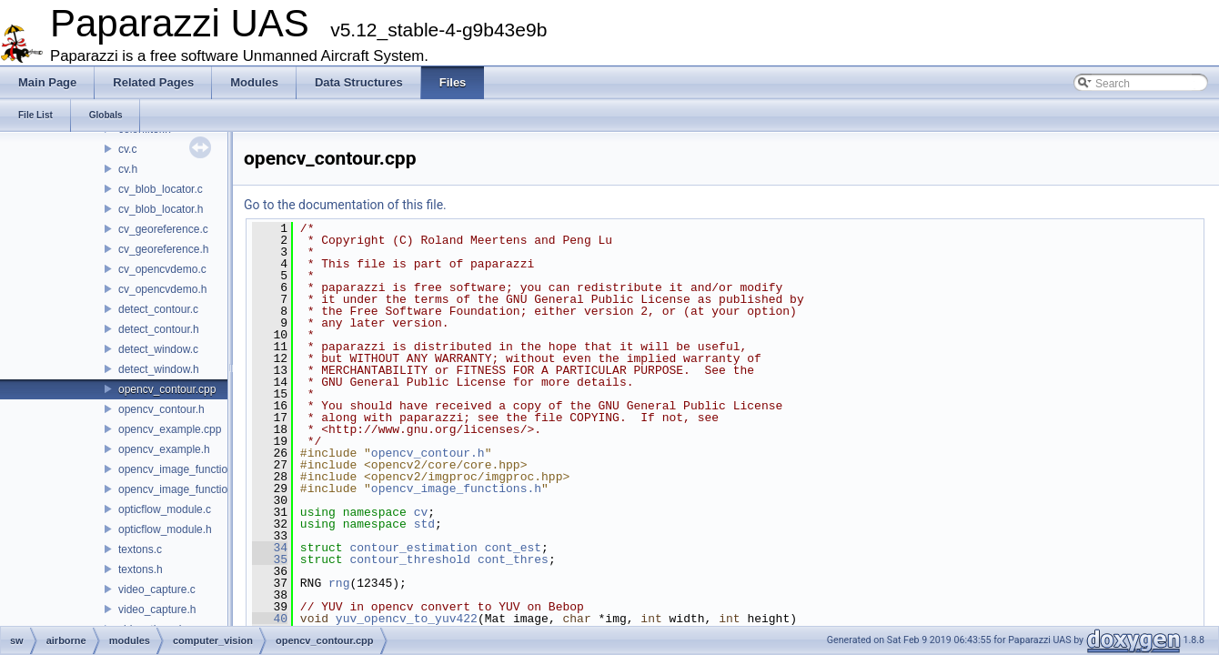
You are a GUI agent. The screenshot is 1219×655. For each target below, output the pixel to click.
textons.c (140, 549)
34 (269, 547)
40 (269, 618)
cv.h (127, 169)
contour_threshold (409, 559)
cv (421, 512)
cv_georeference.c (163, 229)
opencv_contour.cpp (167, 389)
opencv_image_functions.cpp (188, 469)
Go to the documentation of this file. (345, 204)
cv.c (127, 149)
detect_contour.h (158, 329)
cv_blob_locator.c (160, 189)
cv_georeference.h (163, 249)
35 (269, 559)
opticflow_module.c (164, 509)
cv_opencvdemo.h (162, 289)
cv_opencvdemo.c (162, 269)
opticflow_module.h (165, 529)
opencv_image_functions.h (183, 489)
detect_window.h (158, 369)
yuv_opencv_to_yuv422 (407, 618)
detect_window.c (158, 349)
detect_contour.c (158, 309)
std (424, 524)
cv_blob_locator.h (160, 209)
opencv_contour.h (161, 409)
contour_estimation (413, 547)
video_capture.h (157, 609)
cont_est (513, 547)
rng (338, 583)
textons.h (140, 569)
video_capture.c (157, 589)
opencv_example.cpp (169, 429)
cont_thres (513, 559)
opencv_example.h (164, 449)
